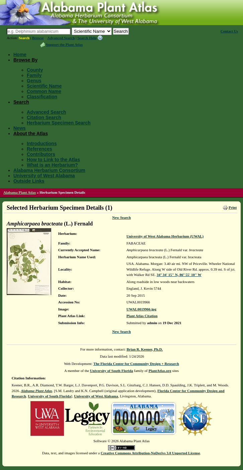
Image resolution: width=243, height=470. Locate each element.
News (19, 128)
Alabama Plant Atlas (19, 192)
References (39, 149)
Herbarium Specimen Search (59, 122)
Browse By (25, 60)
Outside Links (29, 181)
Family (34, 75)
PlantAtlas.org (160, 371)
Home (19, 54)
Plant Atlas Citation (142, 316)
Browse (38, 38)
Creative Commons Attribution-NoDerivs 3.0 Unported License (150, 453)
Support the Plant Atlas (64, 44)
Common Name (44, 91)
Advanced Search (61, 38)
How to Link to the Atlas (53, 159)
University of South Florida (111, 371)
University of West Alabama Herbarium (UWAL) (165, 236)
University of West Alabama (44, 175)
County (35, 70)
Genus (34, 80)
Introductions (42, 143)
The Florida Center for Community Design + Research (136, 364)
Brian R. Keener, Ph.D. (145, 349)
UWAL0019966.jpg (142, 309)
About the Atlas (30, 133)
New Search (121, 217)
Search (24, 38)
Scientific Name (44, 86)
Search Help (87, 38)
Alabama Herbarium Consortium (49, 170)
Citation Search (44, 117)
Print (233, 207)
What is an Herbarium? (52, 165)
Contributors (41, 154)
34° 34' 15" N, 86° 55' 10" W (179, 275)
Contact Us (229, 31)
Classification (42, 96)
